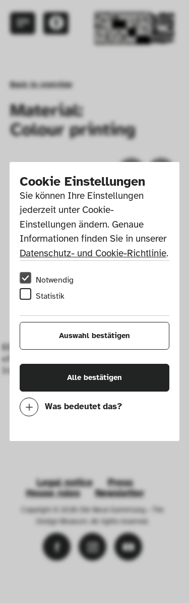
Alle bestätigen (94, 377)
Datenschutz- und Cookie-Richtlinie (93, 253)
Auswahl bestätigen (94, 335)
